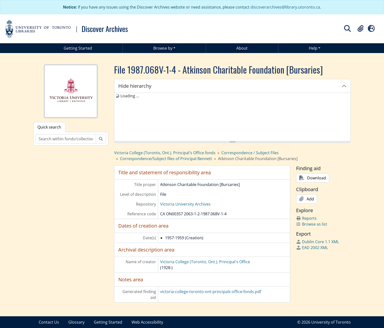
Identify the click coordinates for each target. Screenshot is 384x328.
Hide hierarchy (134, 86)
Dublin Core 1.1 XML (317, 241)
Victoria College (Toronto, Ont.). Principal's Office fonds (165, 152)
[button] (360, 28)
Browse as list (311, 224)
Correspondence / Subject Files (250, 152)
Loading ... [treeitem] (129, 95)
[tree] (232, 117)
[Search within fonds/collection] (66, 138)
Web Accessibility (147, 322)
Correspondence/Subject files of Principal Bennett (166, 158)
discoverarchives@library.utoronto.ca (285, 7)
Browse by (162, 48)
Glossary (76, 322)
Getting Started (78, 48)
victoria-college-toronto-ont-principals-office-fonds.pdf (210, 291)
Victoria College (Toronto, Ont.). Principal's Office (205, 261)
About (242, 48)
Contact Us (49, 322)
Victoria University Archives (185, 204)
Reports (306, 218)
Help (313, 48)
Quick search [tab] (49, 127)
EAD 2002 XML (312, 247)
